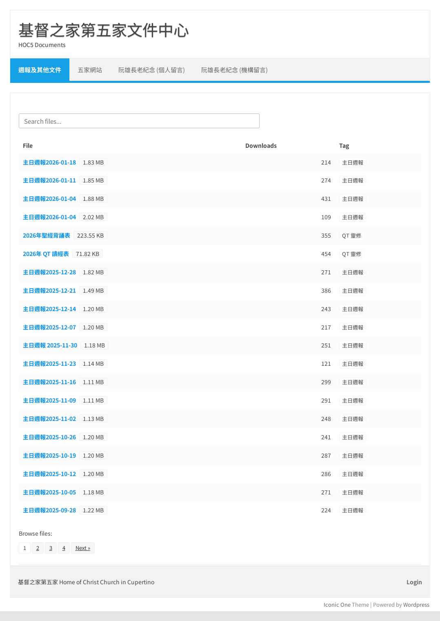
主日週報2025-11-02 (49, 418)
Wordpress (416, 604)
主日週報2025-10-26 (49, 437)
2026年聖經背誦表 (46, 235)
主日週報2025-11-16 (49, 382)
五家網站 (90, 69)
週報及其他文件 (39, 69)
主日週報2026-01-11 (49, 180)
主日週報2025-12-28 (49, 272)
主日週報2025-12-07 (49, 327)
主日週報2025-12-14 (49, 309)
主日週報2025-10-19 (49, 455)
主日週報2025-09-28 (49, 510)
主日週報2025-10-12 (49, 474)
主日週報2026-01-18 (49, 162)
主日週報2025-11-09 (49, 400)
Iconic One (337, 604)
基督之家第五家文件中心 (103, 29)
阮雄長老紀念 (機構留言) (234, 69)
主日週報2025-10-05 (49, 492)
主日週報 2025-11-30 (50, 345)
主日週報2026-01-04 (49, 198)
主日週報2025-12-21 (49, 290)
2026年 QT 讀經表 (46, 253)
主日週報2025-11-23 (49, 363)
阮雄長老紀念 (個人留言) (151, 69)
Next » (83, 548)
